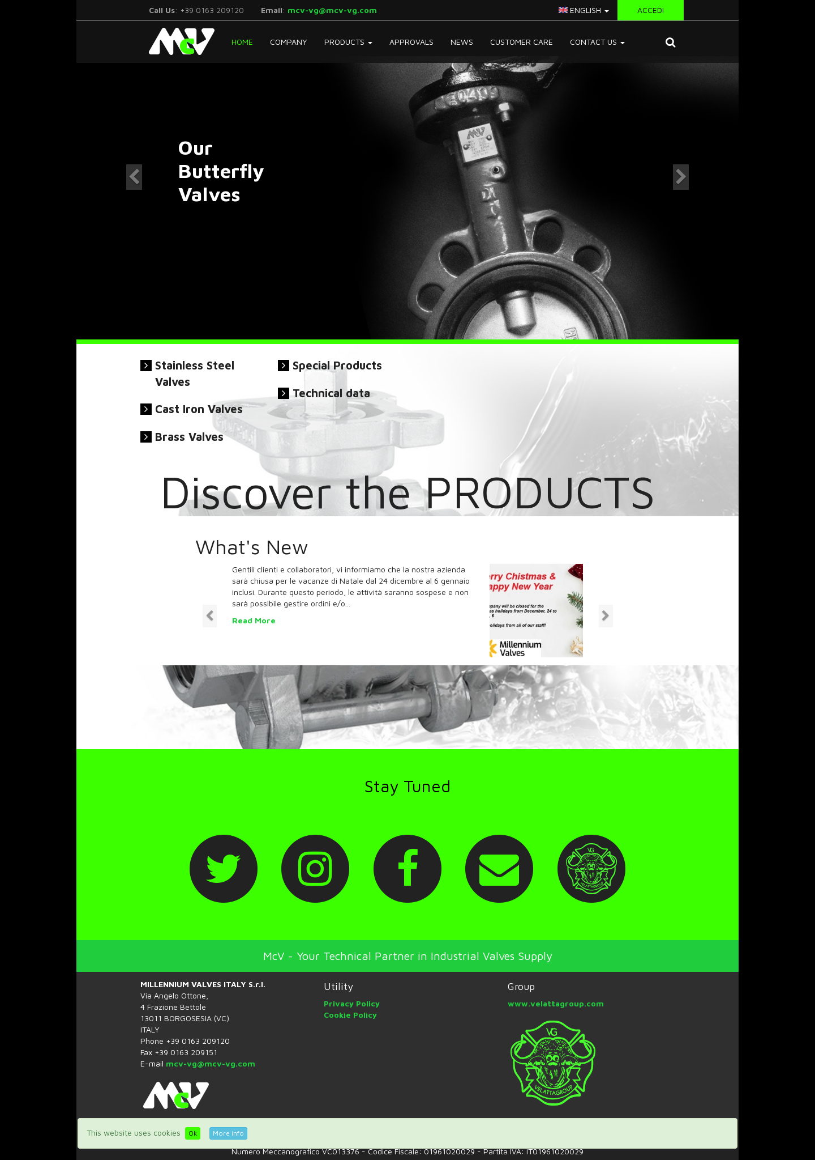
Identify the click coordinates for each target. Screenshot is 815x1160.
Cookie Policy (350, 1014)
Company (288, 41)
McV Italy (177, 41)
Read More (254, 620)
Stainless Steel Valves (194, 373)
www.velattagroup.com (556, 1003)
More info (228, 1133)
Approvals (411, 41)
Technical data (331, 393)
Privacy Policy (352, 1003)
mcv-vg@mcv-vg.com (332, 10)
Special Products (337, 365)
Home (242, 41)
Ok (192, 1133)
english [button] (584, 10)
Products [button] (348, 41)
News (462, 41)
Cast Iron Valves (199, 408)
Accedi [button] (650, 10)
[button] (670, 42)
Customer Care (521, 41)
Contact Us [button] (597, 41)
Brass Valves (189, 436)
